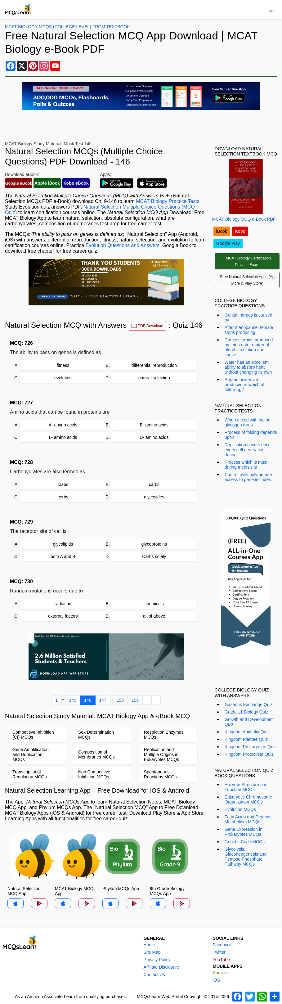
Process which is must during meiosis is (246, 465)
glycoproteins (154, 544)
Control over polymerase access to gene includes (248, 477)
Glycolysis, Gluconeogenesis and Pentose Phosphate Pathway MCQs (245, 857)
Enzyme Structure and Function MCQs (246, 787)
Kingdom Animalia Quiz (247, 731)
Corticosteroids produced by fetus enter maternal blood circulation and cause (249, 347)
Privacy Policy (156, 959)
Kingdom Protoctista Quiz (249, 754)
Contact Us (154, 974)
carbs (154, 484)
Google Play (228, 243)
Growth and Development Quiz (249, 722)
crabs (63, 484)
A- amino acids (63, 424)
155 (120, 700)
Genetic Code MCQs (245, 841)
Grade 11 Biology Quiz (246, 711)
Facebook (222, 944)
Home (149, 944)
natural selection (154, 377)
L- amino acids (63, 437)
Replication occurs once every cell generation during (248, 449)
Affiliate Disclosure (161, 967)
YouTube (221, 959)
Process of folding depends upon (251, 435)
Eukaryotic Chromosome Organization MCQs (248, 799)
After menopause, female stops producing (249, 330)
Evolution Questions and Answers (122, 245)
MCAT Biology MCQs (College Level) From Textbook (67, 26)
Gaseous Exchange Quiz (249, 704)
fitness (63, 365)
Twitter (219, 952)
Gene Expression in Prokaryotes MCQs (243, 832)
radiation (63, 603)
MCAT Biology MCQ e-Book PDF (244, 219)
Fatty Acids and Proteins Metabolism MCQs (248, 819)
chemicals (154, 603)
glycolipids (63, 544)
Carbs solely (154, 556)
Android (220, 972)
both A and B (63, 556)
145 (72, 700)
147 (102, 700)
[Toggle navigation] (271, 9)
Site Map (151, 952)
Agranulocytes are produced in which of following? (244, 384)
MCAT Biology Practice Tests (167, 201)
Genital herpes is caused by (248, 317)
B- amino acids (154, 424)
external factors (63, 616)
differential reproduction (154, 365)
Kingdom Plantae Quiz (246, 739)
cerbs (63, 496)
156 (135, 700)
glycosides (154, 496)
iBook (221, 231)
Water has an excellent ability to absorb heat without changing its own (248, 367)
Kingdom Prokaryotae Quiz (250, 746)
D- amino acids (154, 437)
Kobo (240, 231)
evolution (63, 377)
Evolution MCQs (240, 809)
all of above (154, 616)
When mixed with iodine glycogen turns (248, 422)
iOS (216, 980)
